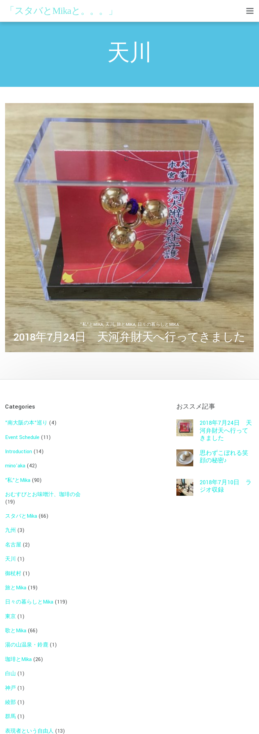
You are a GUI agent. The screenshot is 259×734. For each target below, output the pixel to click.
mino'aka (15, 462)
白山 (10, 670)
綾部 (10, 698)
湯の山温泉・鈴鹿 (26, 641)
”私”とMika (91, 324)
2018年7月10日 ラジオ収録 (226, 482)
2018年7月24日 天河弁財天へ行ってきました (129, 337)
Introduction (18, 447)
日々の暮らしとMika (158, 324)
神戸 (10, 684)
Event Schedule (22, 433)
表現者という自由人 (29, 727)
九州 (10, 526)
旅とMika (126, 324)
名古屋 (13, 540)
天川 (109, 324)
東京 (10, 612)
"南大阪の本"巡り (26, 419)
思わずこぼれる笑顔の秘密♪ (224, 453)
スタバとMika (21, 512)
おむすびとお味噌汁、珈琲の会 (43, 490)
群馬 (10, 712)
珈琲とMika (18, 655)
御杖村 (13, 569)
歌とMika (15, 626)
